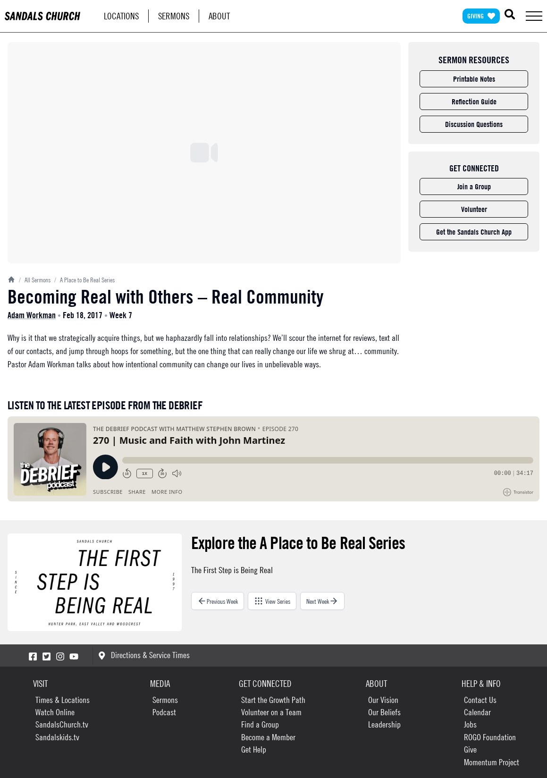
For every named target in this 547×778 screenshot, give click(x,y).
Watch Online (55, 712)
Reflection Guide (474, 101)
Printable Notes (474, 79)
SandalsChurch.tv (61, 724)
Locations (121, 15)
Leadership (384, 724)
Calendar (477, 712)
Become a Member (268, 737)
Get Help (253, 749)
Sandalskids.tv (57, 737)
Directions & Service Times (144, 655)
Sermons (173, 15)
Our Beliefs (384, 712)
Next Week (322, 601)
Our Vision (383, 700)
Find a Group (260, 724)
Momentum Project (491, 762)
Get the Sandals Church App (474, 232)
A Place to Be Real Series (84, 279)
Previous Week (217, 601)
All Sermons (34, 279)
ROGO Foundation (490, 737)
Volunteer (474, 209)
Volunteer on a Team (271, 712)
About (219, 15)
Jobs (470, 724)
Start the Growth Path (273, 700)
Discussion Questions (474, 124)
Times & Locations (62, 700)
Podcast (164, 712)
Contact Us (480, 700)
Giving (481, 16)
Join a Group (474, 186)
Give (470, 749)
